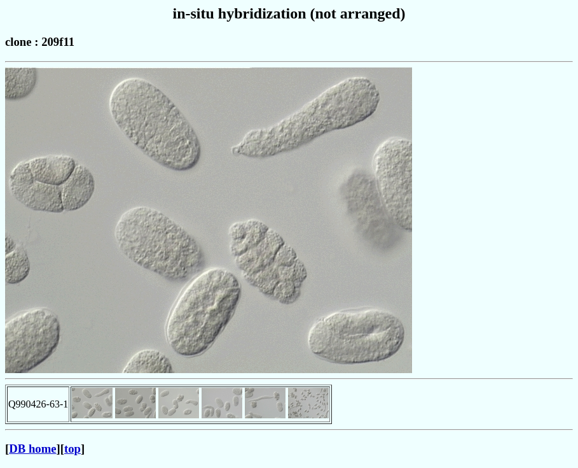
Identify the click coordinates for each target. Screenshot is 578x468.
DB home (32, 448)
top (72, 448)
